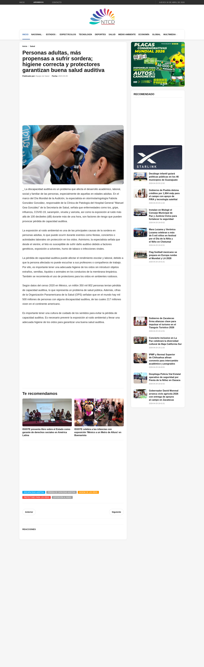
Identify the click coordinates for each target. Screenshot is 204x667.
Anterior (29, 512)
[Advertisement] (73, 101)
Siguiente (116, 512)
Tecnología (85, 34)
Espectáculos (68, 34)
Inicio (22, 2)
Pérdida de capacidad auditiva (61, 492)
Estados (51, 34)
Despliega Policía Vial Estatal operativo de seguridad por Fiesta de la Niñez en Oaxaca (165, 377)
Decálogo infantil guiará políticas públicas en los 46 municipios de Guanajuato (164, 176)
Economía (143, 34)
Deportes (100, 34)
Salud (112, 34)
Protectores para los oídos (36, 497)
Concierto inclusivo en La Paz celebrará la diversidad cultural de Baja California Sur (165, 341)
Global (156, 34)
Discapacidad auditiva (34, 492)
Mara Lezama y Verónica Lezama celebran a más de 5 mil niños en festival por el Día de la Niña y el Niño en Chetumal (162, 235)
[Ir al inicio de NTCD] (102, 16)
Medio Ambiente (127, 34)
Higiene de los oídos (88, 492)
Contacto (56, 2)
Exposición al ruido (62, 497)
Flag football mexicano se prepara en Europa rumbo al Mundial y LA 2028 (163, 255)
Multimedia (169, 34)
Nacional (36, 34)
